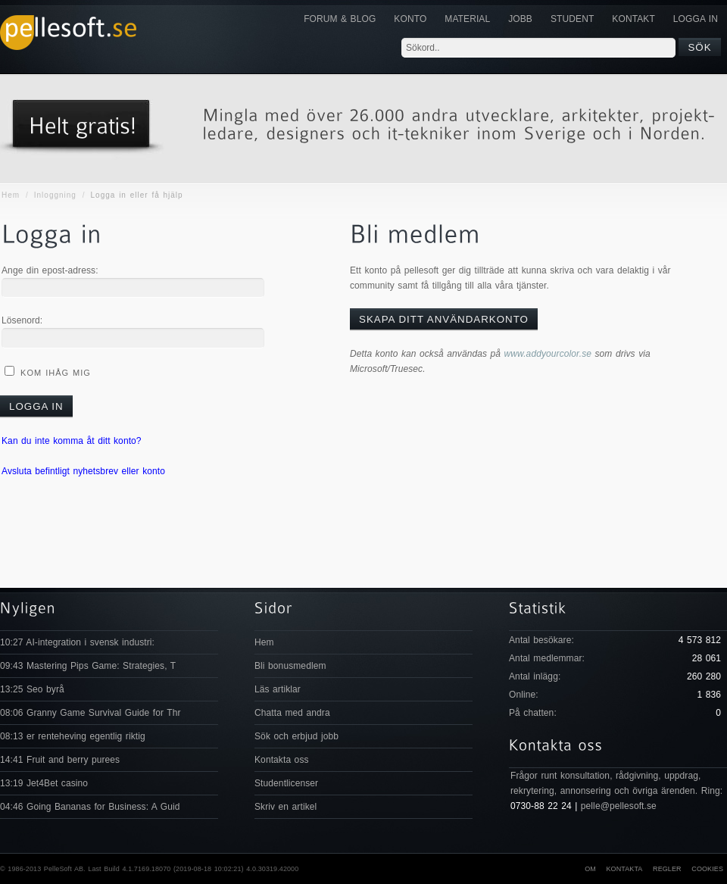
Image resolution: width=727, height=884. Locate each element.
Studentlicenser (286, 783)
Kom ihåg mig (54, 372)
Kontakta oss (281, 759)
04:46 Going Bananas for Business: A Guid (89, 806)
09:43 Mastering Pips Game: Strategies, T (88, 666)
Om (590, 869)
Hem (11, 195)
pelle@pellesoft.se (619, 806)
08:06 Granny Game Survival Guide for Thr (90, 713)
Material (467, 19)
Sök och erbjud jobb (296, 736)
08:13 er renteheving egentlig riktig (72, 736)
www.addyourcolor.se (548, 353)
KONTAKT (633, 19)
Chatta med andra (292, 713)
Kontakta (624, 869)
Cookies (707, 869)
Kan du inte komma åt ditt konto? (72, 441)
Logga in (695, 19)
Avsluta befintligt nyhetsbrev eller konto (83, 471)
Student (572, 19)
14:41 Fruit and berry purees (60, 759)
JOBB (520, 19)
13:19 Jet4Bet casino (44, 783)
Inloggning (55, 195)
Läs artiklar (277, 689)
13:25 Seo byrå (32, 689)
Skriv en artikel (285, 806)
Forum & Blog (340, 19)
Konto (410, 19)
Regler (667, 869)
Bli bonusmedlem (290, 666)
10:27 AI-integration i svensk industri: (77, 642)
